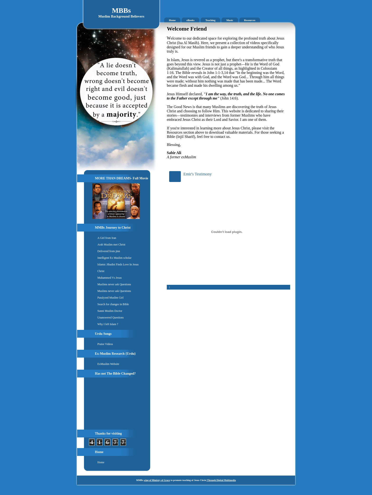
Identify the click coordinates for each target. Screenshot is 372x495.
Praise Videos (105, 344)
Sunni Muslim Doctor (110, 311)
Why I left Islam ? (108, 324)
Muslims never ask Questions (114, 284)
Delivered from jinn (109, 251)
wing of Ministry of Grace (157, 480)
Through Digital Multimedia (221, 480)
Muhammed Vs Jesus (110, 277)
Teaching (210, 20)
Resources (249, 20)
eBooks (190, 20)
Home (172, 20)
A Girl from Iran (107, 238)
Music (229, 20)
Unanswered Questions (111, 317)
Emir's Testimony (197, 174)
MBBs (121, 10)
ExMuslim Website (108, 364)
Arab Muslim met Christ (112, 244)
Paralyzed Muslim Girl (111, 297)
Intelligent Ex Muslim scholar (115, 257)
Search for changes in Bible (113, 304)
